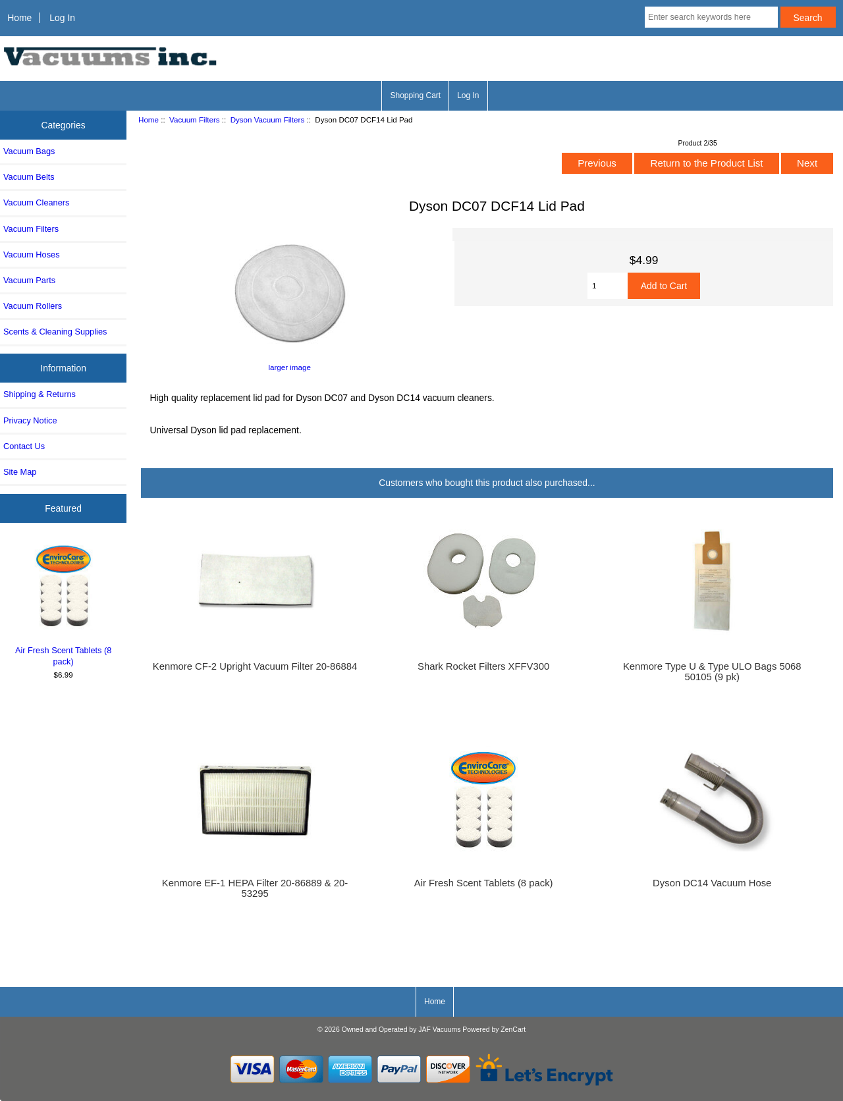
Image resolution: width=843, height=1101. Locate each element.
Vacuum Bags (29, 151)
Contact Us (24, 446)
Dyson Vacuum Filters (268, 119)
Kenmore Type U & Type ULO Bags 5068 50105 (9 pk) (712, 671)
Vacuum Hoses (31, 254)
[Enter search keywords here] (711, 17)
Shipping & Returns (39, 394)
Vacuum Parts (29, 280)
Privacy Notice (30, 420)
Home (19, 18)
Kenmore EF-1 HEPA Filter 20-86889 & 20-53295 (255, 888)
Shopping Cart (415, 95)
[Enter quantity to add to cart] (607, 286)
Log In (62, 18)
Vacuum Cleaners (36, 202)
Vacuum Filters (194, 119)
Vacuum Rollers (32, 306)
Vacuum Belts (29, 177)
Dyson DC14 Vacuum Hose (712, 883)
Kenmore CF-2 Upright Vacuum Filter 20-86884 (255, 666)
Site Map (19, 472)
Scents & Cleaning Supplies (55, 331)
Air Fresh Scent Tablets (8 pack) (63, 603)
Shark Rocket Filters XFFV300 (483, 666)
